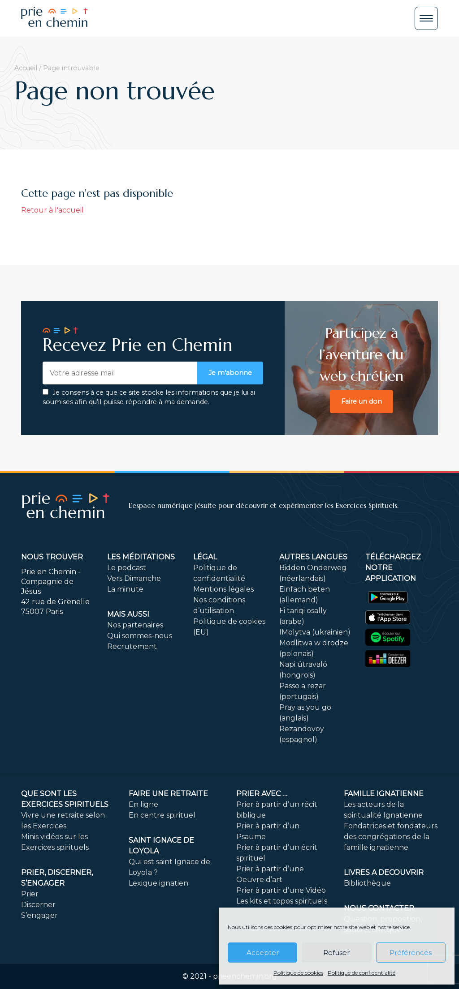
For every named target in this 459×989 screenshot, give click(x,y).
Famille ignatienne (384, 793)
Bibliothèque (367, 883)
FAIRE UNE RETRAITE (168, 793)
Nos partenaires (135, 625)
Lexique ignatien (158, 883)
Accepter (263, 952)
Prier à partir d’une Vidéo (281, 890)
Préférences (411, 952)
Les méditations (141, 557)
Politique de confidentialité (361, 972)
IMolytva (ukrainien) (315, 632)
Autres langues (313, 557)
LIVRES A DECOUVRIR (384, 872)
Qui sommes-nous (139, 635)
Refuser (336, 952)
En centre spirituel (162, 815)
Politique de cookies (298, 972)
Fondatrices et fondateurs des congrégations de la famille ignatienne (390, 837)
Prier (30, 894)
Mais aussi (128, 614)
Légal (205, 557)
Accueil (25, 68)
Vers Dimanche (134, 578)
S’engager (39, 915)
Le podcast (126, 567)
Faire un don (361, 401)
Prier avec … (261, 793)
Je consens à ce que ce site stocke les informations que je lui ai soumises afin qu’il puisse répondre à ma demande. (149, 397)
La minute (125, 589)
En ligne (143, 804)
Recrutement (132, 646)
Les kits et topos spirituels (281, 901)
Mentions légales (223, 589)
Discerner (38, 904)
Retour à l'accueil (52, 210)
